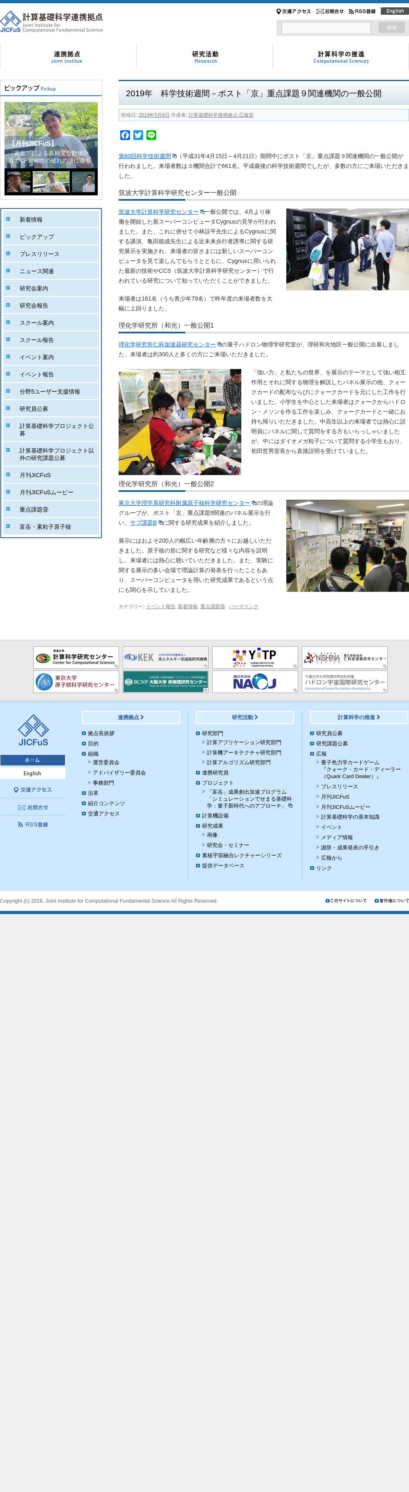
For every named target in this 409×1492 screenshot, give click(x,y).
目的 (93, 743)
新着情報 (188, 606)
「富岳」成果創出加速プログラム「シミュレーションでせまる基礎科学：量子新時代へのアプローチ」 (249, 799)
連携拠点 (131, 717)
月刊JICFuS (35, 475)
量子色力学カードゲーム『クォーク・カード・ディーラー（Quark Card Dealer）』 (361, 769)
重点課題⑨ (212, 606)
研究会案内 (34, 288)
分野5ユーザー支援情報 (50, 391)
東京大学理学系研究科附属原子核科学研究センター (187, 503)
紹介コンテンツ (106, 803)
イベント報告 (160, 606)
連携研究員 (215, 773)
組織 (93, 754)
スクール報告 (37, 340)
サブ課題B (146, 522)
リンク (324, 868)
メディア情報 (337, 837)
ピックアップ (37, 236)
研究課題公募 (332, 743)
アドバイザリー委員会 (119, 773)
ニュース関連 (37, 271)
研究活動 (245, 717)
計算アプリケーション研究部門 (244, 742)
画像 (212, 835)
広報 (321, 754)
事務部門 (103, 783)
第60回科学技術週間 (148, 156)
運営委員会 (106, 762)
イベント (331, 827)
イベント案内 (37, 357)
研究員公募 (34, 408)
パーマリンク (243, 606)
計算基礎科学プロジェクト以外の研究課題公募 (57, 454)
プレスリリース (40, 254)
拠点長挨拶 (101, 733)
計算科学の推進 (359, 717)
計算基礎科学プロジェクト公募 (57, 430)
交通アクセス (104, 814)
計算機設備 (215, 816)
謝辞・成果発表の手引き (350, 847)
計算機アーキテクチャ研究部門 (244, 752)
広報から (331, 858)
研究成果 (212, 826)
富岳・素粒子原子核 (45, 526)
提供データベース (223, 866)
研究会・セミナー (228, 845)
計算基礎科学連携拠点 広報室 (221, 115)
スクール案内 (37, 322)
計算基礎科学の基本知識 (350, 817)
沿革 (93, 793)
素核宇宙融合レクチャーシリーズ (242, 855)
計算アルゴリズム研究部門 (239, 762)
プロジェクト (218, 783)
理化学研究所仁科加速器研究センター (170, 344)
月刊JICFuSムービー (47, 492)
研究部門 (212, 733)
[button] (88, 135)
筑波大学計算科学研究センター (161, 211)
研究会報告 (34, 305)
